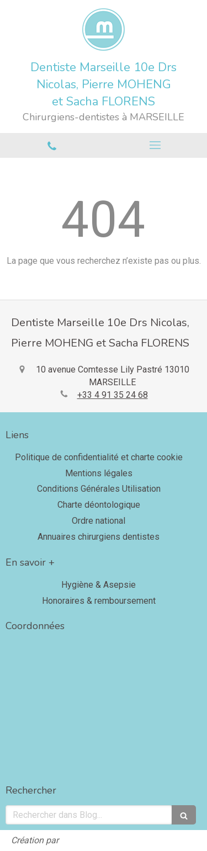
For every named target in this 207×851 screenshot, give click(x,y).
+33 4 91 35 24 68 (112, 395)
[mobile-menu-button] (156, 145)
